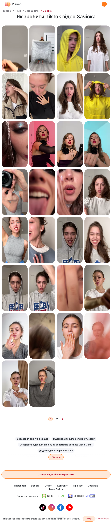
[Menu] (104, 4)
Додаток (93, 485)
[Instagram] (52, 507)
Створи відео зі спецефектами (56, 474)
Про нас (78, 485)
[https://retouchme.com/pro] (82, 496)
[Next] (62, 419)
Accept (89, 518)
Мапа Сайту (56, 489)
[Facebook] (61, 507)
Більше (56, 457)
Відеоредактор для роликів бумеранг (74, 438)
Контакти (62, 485)
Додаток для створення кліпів (56, 450)
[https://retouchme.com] (53, 496)
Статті (48, 485)
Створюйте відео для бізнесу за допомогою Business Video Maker (56, 444)
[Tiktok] (43, 507)
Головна (6, 10)
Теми (18, 10)
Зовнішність (32, 10)
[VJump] (13, 4)
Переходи (20, 485)
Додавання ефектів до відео (32, 438)
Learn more (103, 518)
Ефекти (35, 485)
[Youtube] (69, 507)
